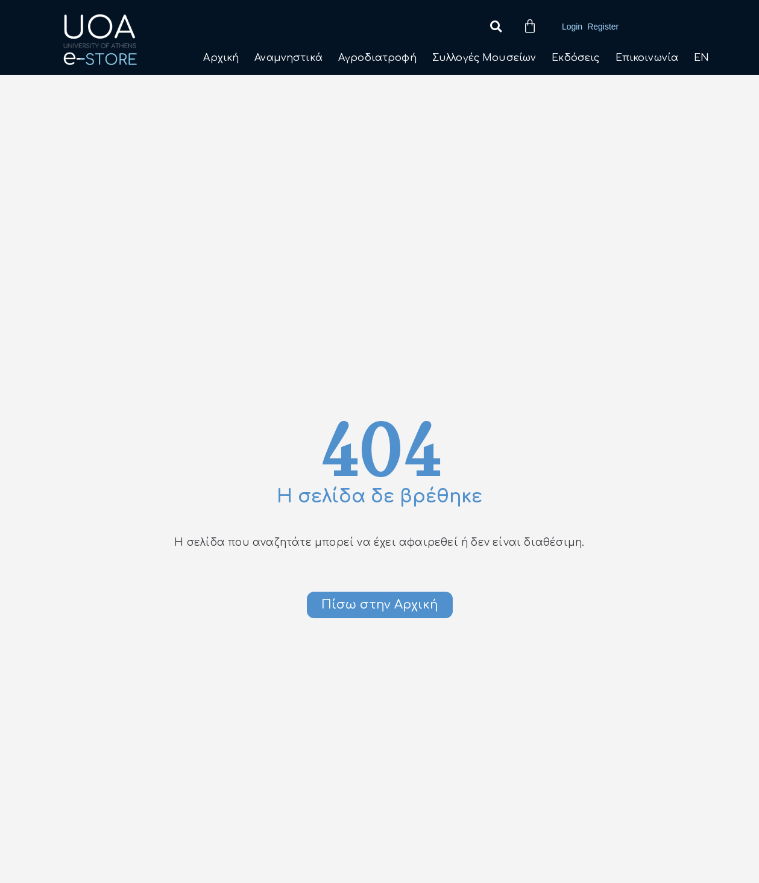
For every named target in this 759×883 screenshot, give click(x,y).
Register (603, 26)
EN (701, 57)
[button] (495, 26)
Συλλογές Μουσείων (484, 57)
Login (572, 26)
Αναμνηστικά (288, 57)
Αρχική (221, 57)
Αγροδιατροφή (377, 57)
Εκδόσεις (575, 57)
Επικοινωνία (647, 57)
